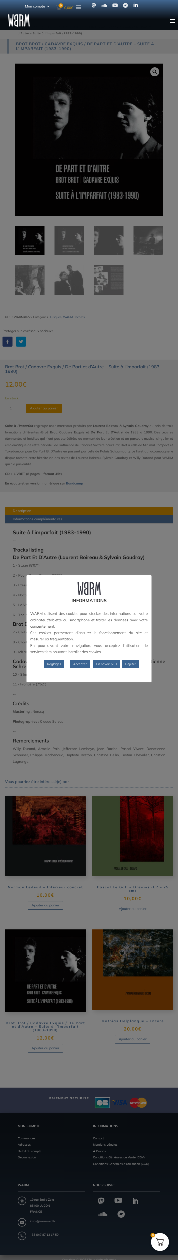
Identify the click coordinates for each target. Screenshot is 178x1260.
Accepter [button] (80, 664)
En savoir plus (106, 664)
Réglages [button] (54, 664)
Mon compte (35, 7)
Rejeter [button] (130, 664)
